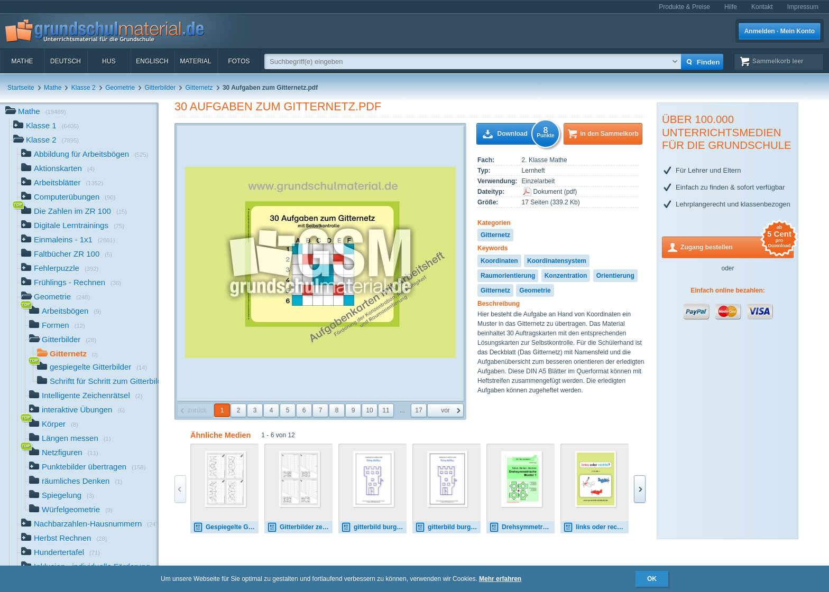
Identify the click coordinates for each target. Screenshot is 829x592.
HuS (108, 61)
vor (445, 410)
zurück (197, 410)
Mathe (22, 61)
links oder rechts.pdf (596, 527)
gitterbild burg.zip (448, 527)
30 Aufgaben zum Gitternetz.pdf (277, 106)
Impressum (802, 7)
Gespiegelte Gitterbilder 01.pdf (226, 527)
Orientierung (615, 275)
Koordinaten (499, 261)
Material (195, 61)
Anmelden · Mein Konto (779, 31)
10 (369, 410)
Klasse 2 (83, 87)
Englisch (152, 61)
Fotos (239, 61)
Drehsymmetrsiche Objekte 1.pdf (522, 527)
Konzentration (566, 275)
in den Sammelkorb (609, 133)
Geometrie (120, 87)
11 (385, 410)
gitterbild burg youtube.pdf (374, 527)
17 (418, 410)
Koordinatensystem (556, 261)
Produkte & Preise (684, 7)
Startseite (20, 87)
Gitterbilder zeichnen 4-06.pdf (300, 527)
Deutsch (65, 61)
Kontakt (762, 7)
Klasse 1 (46, 126)
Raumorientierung (508, 275)
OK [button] (652, 578)
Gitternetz (199, 87)
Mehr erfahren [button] (500, 578)
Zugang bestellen (737, 246)
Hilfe (730, 7)
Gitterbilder (160, 87)
